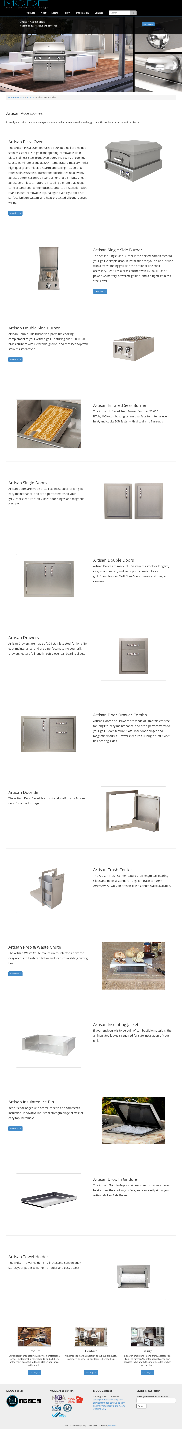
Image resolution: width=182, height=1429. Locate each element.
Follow (109, 8)
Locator (96, 8)
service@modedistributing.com (109, 1402)
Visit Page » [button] (34, 1372)
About (85, 8)
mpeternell (112, 1426)
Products (72, 8)
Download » (15, 213)
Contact (140, 8)
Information (124, 8)
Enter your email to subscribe (156, 1399)
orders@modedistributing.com (109, 1405)
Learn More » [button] (148, 24)
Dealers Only (99, 1408)
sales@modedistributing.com (108, 1399)
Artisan (30, 97)
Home (11, 97)
